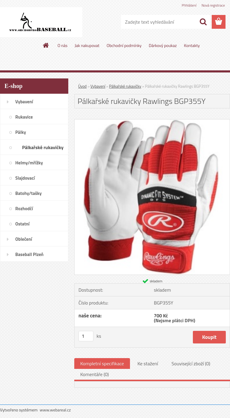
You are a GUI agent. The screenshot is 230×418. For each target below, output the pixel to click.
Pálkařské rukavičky (125, 86)
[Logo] (41, 22)
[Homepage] (46, 45)
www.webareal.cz (55, 410)
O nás (62, 45)
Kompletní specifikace (102, 363)
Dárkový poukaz (163, 45)
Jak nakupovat (87, 45)
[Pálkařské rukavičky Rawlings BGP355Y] (152, 121)
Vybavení (97, 86)
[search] (203, 22)
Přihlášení (189, 5)
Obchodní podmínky (124, 45)
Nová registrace (213, 5)
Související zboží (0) (191, 363)
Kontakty (192, 45)
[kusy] (85, 336)
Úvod (82, 86)
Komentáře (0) (94, 374)
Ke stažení (147, 363)
